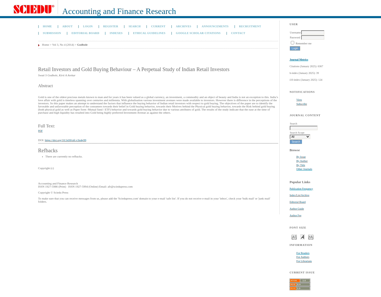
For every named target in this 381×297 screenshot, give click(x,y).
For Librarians (304, 261)
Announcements (215, 26)
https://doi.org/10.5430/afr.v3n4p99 (65, 140)
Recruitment (250, 26)
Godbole (82, 44)
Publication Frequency (301, 188)
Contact (238, 33)
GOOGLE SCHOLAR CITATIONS (198, 33)
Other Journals (304, 169)
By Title (300, 165)
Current (158, 26)
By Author (302, 161)
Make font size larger (310, 237)
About (67, 26)
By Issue (301, 156)
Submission (52, 33)
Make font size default (302, 237)
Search (135, 26)
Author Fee (295, 215)
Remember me (304, 43)
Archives (183, 26)
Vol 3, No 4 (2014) (63, 44)
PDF (40, 131)
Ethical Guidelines (149, 33)
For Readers (303, 253)
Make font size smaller (294, 237)
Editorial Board (298, 202)
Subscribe (301, 103)
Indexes (116, 33)
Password (295, 37)
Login (88, 26)
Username (295, 32)
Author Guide (297, 208)
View (299, 99)
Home (47, 26)
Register (110, 26)
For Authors (302, 256)
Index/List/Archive (299, 195)
